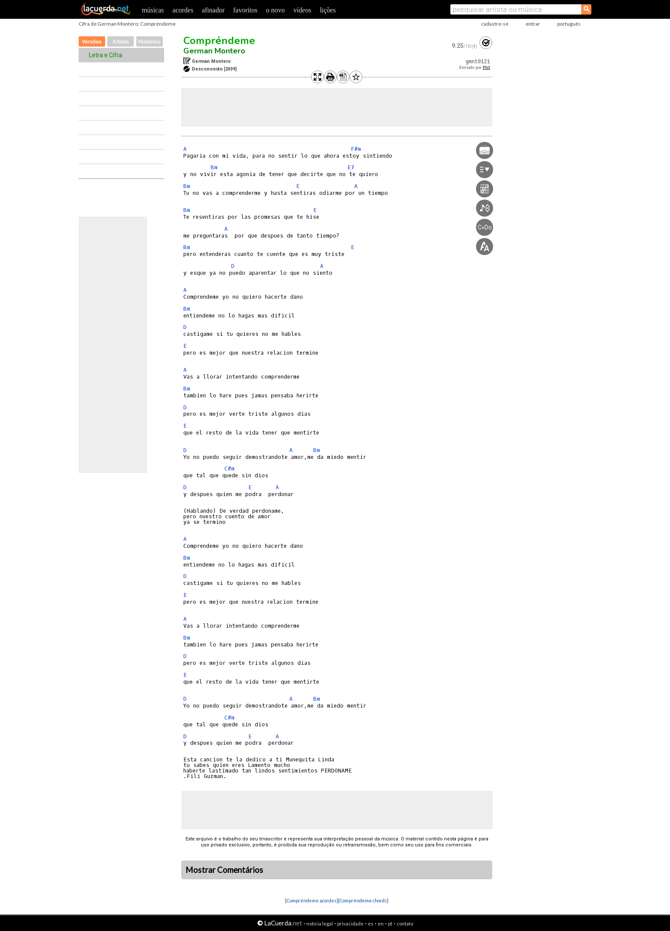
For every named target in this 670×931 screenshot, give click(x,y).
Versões (92, 42)
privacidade (350, 923)
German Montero (214, 51)
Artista (120, 42)
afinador (213, 10)
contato (405, 923)
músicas (153, 10)
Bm (214, 167)
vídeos (302, 10)
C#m (229, 468)
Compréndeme (219, 40)
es (370, 923)
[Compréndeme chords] (363, 900)
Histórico (149, 42)
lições (327, 10)
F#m (356, 149)
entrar (533, 24)
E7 (350, 167)
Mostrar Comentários (224, 870)
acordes (183, 10)
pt (390, 923)
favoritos (245, 10)
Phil (486, 67)
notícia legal (319, 923)
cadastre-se (494, 24)
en (381, 923)
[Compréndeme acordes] (311, 900)
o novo (275, 10)
